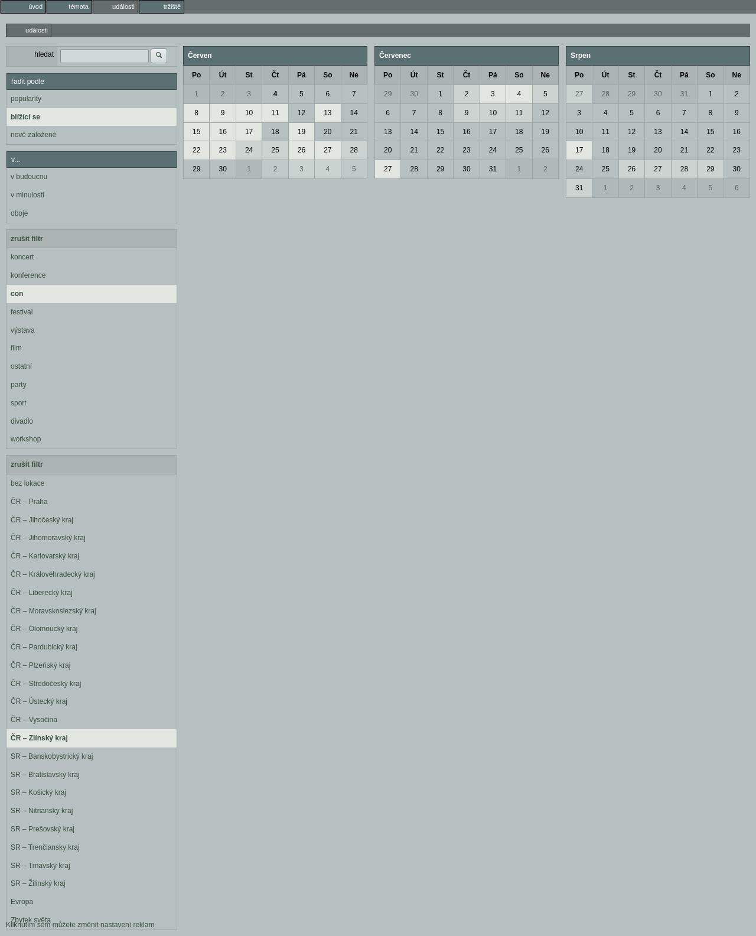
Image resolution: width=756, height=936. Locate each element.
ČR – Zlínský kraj (39, 738)
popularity (26, 99)
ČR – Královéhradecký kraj (53, 574)
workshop (26, 439)
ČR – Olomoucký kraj (44, 629)
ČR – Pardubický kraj (44, 647)
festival (21, 312)
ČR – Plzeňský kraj (40, 665)
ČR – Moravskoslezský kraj (53, 611)
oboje (19, 213)
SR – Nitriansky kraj (42, 811)
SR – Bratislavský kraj (45, 775)
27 (327, 150)
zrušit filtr (27, 239)
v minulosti (27, 195)
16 (222, 132)
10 (249, 113)
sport (19, 403)
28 (354, 150)
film (16, 348)
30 (222, 169)
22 (196, 150)
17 (249, 132)
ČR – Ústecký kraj (39, 701)
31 (493, 169)
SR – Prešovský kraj (42, 829)
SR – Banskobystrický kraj (52, 756)
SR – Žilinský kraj (38, 883)
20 (327, 132)
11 (275, 113)
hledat (44, 54)
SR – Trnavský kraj (40, 866)
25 (275, 150)
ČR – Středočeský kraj (46, 684)
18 (275, 132)
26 (301, 150)
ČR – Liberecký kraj (42, 593)
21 (354, 132)
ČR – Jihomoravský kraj (48, 538)
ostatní (21, 366)
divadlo (22, 421)
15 (196, 132)
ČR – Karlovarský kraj (45, 556)
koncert (22, 257)
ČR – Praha (29, 502)
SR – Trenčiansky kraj (45, 847)
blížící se (25, 117)
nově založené (33, 135)
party (19, 385)
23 (222, 150)
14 (354, 113)
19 (301, 132)
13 (327, 113)
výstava (23, 330)
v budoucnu (29, 177)
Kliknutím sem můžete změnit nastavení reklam (80, 925)
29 (196, 169)
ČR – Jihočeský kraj (42, 520)
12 (301, 113)
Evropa (22, 902)
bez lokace (27, 483)
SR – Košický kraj (38, 792)
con (17, 294)
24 (249, 150)
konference (28, 275)
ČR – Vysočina (34, 720)
